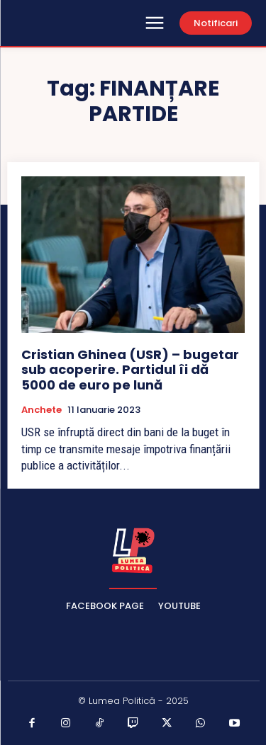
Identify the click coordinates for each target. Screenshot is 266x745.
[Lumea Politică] (133, 549)
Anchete (41, 410)
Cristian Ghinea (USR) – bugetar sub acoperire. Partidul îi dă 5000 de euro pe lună (130, 370)
